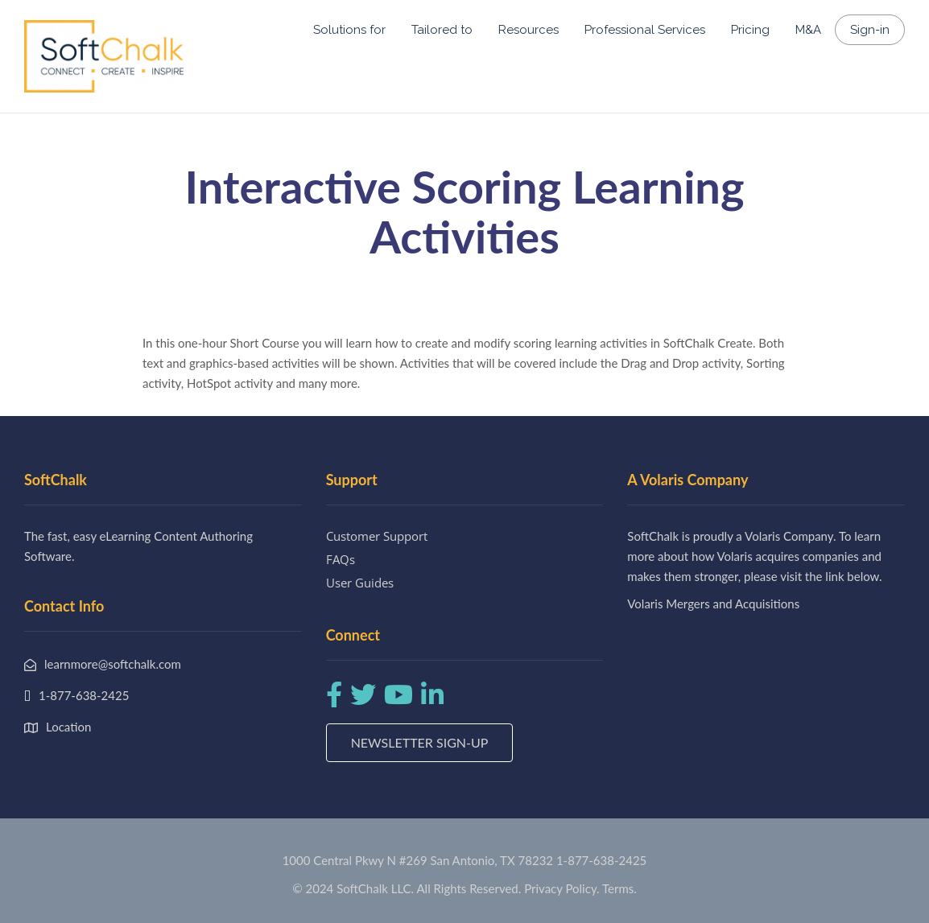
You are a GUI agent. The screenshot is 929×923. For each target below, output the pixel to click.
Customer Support (376, 536)
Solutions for (349, 30)
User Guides (360, 583)
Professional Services (644, 30)
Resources (528, 30)
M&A (808, 30)
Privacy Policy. (562, 888)
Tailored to (442, 30)
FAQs (340, 559)
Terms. (619, 888)
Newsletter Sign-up (420, 742)
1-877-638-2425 (601, 860)
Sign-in (870, 30)
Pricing (750, 30)
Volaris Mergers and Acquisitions (713, 603)
